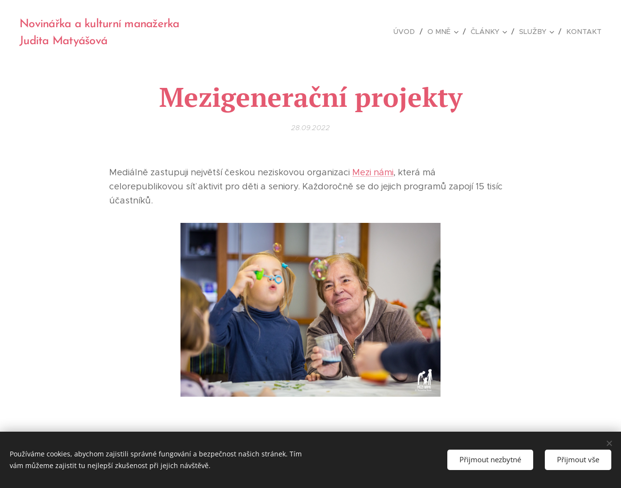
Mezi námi (372, 172)
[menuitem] (411, 31)
